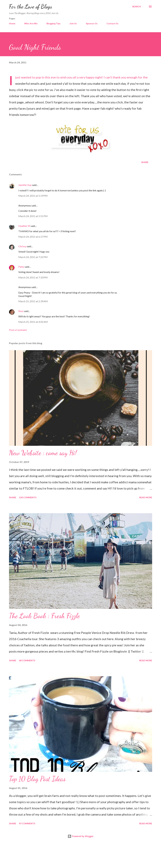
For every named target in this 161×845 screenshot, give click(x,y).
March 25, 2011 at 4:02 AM (33, 321)
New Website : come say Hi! (43, 453)
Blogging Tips (54, 23)
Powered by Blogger (80, 836)
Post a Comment (18, 329)
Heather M (24, 225)
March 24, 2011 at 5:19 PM (33, 195)
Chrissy (22, 246)
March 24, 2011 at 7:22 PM (33, 257)
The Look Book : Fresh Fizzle (44, 616)
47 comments (27, 823)
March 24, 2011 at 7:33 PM (33, 277)
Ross (20, 311)
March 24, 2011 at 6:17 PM (33, 236)
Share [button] (144, 162)
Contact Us (112, 23)
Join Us (73, 23)
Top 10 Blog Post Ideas (37, 779)
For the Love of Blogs (30, 6)
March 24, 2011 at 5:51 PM (33, 216)
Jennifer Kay (25, 184)
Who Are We (30, 23)
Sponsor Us (92, 23)
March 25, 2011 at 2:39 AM (33, 301)
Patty (21, 266)
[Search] (136, 6)
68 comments (27, 660)
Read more (145, 497)
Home (12, 23)
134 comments (27, 497)
